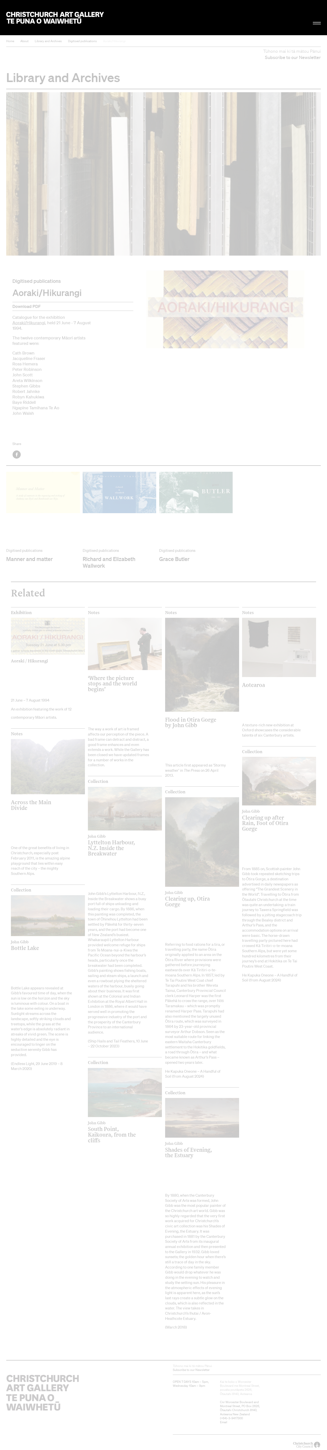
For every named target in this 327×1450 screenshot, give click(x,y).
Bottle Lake (39, 945)
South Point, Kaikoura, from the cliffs (116, 1132)
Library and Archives (48, 41)
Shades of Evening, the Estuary (193, 1149)
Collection (98, 781)
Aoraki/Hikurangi (114, 41)
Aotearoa (253, 685)
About (24, 41)
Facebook (17, 454)
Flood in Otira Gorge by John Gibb (190, 722)
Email (223, 1422)
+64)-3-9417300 (232, 1418)
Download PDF (26, 306)
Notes (94, 613)
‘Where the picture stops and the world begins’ (112, 683)
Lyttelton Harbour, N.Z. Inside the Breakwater (116, 845)
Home (10, 41)
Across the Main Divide (31, 804)
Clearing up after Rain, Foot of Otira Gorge (270, 820)
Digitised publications (82, 41)
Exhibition (21, 613)
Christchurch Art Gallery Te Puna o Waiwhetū (55, 18)
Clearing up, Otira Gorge (193, 898)
